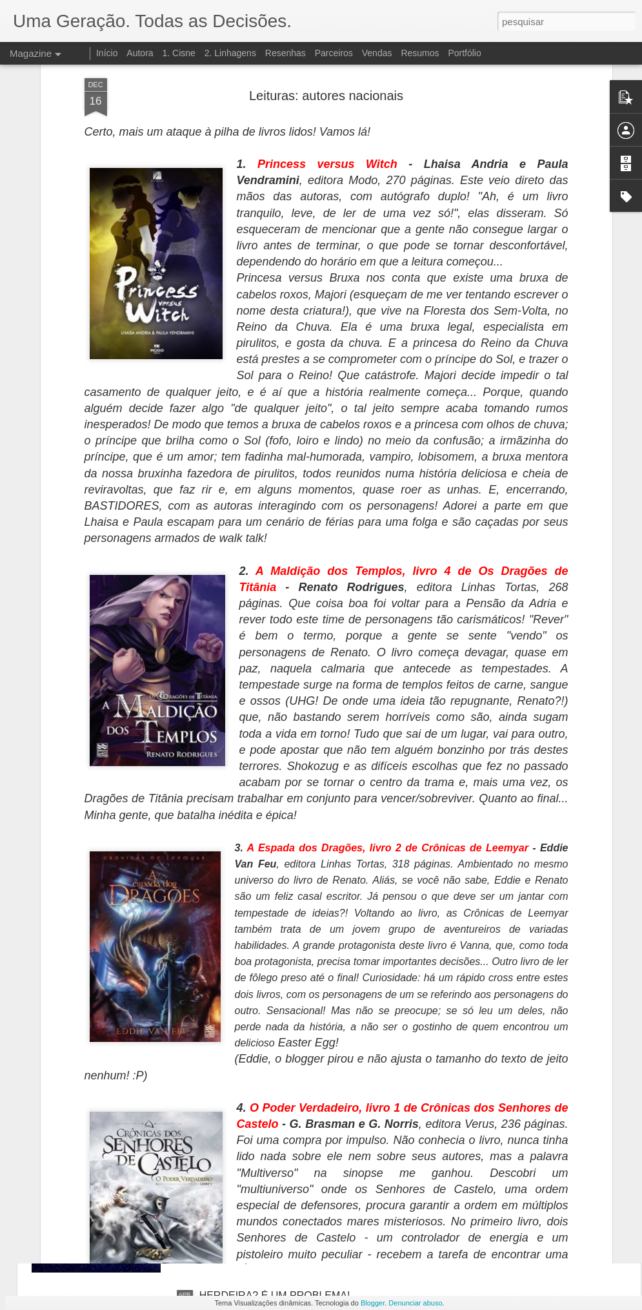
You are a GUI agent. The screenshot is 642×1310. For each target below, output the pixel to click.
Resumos (420, 53)
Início (106, 53)
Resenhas (285, 53)
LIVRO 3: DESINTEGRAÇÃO (266, 1148)
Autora (139, 53)
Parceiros (334, 53)
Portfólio (464, 53)
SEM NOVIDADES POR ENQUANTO (285, 1002)
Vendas (377, 53)
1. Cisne (178, 53)
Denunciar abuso (415, 1303)
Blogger (373, 1303)
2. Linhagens (230, 53)
